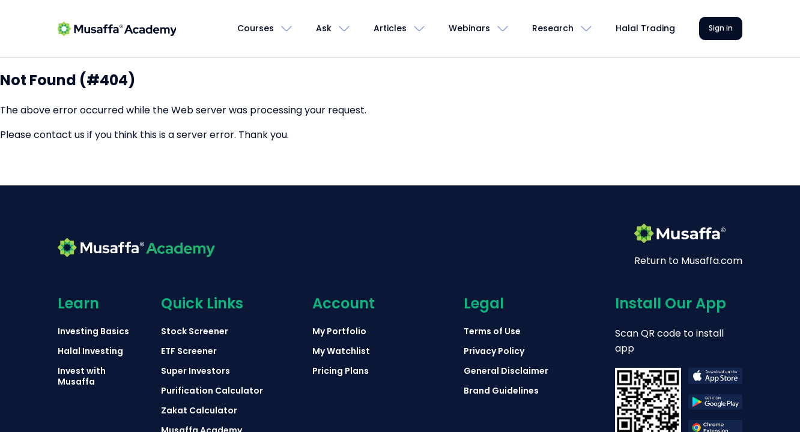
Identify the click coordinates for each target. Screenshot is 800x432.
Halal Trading (645, 28)
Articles (390, 28)
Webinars (469, 28)
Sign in (721, 28)
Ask (324, 28)
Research (553, 28)
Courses (255, 28)
